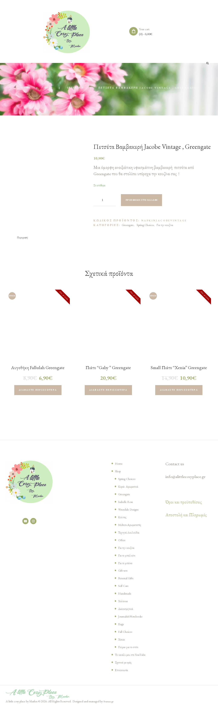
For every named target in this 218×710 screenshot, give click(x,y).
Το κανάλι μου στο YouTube (133, 657)
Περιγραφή (23, 238)
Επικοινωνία (122, 672)
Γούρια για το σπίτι (130, 649)
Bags (121, 626)
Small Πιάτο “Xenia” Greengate (178, 371)
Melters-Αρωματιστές (132, 527)
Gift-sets (124, 573)
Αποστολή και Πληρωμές (186, 517)
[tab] (23, 238)
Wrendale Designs (131, 511)
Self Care (124, 588)
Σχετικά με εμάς (125, 664)
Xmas (122, 641)
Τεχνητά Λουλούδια (130, 534)
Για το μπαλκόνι (128, 557)
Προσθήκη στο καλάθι (146, 200)
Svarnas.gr (109, 704)
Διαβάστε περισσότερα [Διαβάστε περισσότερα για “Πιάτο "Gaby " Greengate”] (108, 391)
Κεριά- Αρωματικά (130, 488)
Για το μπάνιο (126, 565)
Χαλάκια (123, 603)
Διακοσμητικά (127, 611)
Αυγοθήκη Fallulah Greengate (38, 368)
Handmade (126, 595)
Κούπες (123, 519)
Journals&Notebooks (134, 618)
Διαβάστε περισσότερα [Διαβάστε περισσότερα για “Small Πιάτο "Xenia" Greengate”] (179, 391)
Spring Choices (145, 225)
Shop (47, 88)
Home (22, 88)
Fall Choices (127, 634)
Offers (122, 542)
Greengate (77, 88)
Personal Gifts (128, 580)
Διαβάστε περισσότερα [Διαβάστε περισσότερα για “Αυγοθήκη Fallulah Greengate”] (38, 391)
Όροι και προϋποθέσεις (183, 504)
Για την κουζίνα (164, 225)
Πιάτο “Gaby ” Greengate (108, 368)
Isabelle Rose (128, 504)
